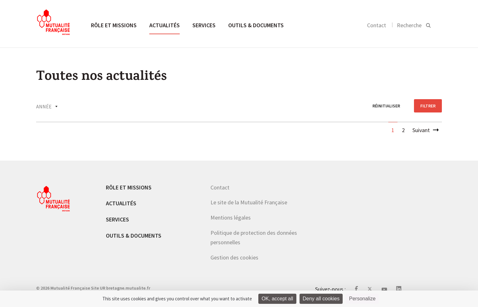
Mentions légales (230, 217)
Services (204, 25)
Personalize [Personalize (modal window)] (362, 298)
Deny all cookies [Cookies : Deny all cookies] (321, 298)
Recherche (409, 25)
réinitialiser (386, 106)
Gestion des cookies (234, 257)
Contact (376, 25)
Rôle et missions (114, 25)
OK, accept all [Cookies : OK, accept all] (277, 298)
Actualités (164, 25)
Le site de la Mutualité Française (248, 202)
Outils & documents (256, 25)
